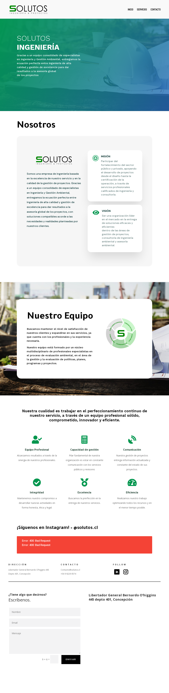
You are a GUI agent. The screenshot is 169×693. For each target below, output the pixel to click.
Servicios (142, 9)
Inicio (130, 9)
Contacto (156, 9)
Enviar (71, 659)
